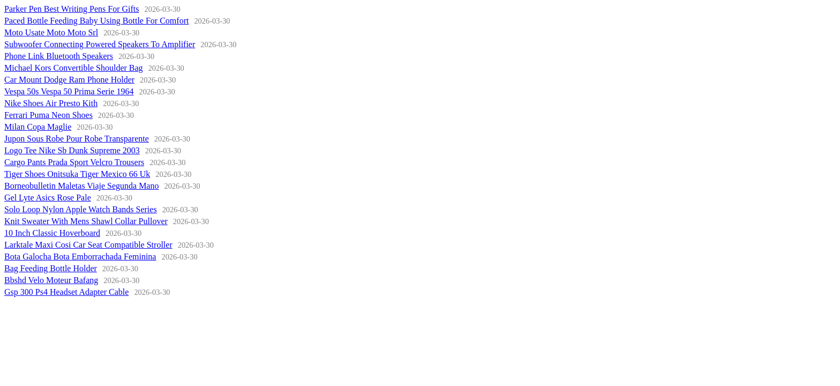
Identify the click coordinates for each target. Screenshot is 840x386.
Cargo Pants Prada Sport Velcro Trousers (74, 162)
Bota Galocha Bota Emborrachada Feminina (80, 256)
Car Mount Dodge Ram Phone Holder (69, 79)
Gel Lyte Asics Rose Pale (47, 197)
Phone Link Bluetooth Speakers (58, 56)
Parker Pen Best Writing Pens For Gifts (71, 8)
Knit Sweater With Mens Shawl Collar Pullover (86, 221)
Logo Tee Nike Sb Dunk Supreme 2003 (72, 150)
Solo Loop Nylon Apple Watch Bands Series (80, 209)
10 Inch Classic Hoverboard (52, 232)
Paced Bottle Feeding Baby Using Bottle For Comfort (96, 20)
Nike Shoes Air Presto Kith (51, 103)
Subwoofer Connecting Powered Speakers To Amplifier (99, 44)
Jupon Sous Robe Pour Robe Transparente (76, 138)
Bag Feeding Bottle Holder (50, 268)
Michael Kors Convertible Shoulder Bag (73, 67)
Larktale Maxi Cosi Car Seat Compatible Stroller (88, 244)
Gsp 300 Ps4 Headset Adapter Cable (66, 291)
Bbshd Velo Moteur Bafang (51, 280)
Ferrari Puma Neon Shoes (48, 115)
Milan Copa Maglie (37, 126)
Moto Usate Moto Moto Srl (51, 32)
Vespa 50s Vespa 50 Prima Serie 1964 (68, 91)
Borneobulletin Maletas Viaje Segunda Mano (81, 185)
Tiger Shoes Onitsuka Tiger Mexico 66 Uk (77, 174)
